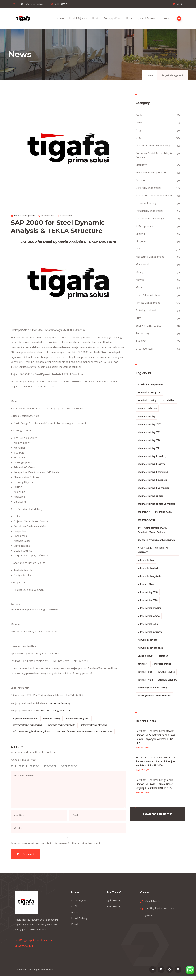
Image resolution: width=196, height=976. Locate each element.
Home (60, 22)
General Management (148, 187)
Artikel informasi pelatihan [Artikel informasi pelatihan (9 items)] (150, 384)
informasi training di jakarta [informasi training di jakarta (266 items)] (151, 464)
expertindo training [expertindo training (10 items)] (147, 400)
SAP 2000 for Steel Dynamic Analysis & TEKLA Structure (84, 731)
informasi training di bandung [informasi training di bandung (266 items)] (152, 456)
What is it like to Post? (23, 759)
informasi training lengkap (94, 725)
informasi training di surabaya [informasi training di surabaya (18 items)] (152, 480)
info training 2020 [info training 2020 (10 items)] (163, 511)
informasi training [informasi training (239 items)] (146, 416)
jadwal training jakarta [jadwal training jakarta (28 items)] (149, 616)
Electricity (141, 164)
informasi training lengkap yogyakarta (31, 731)
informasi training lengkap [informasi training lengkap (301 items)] (150, 495)
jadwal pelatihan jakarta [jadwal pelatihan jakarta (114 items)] (149, 576)
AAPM (139, 115)
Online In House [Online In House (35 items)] (145, 655)
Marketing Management (150, 256)
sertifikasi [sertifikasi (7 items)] (142, 663)
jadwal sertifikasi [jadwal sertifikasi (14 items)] (146, 584)
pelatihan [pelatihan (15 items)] (163, 655)
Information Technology (150, 218)
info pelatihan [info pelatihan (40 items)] (168, 400)
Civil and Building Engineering (153, 145)
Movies (140, 279)
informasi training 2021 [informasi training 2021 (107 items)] (149, 448)
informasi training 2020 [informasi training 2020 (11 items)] (149, 440)
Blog (138, 130)
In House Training (59, 703)
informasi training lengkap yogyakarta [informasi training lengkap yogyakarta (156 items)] (156, 503)
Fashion (140, 180)
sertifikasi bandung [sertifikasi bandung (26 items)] (161, 663)
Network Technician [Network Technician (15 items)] (147, 639)
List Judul (141, 241)
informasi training (51, 718)
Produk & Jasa (78, 22)
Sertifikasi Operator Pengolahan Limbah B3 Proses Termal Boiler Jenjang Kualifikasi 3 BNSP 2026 (154, 784)
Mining (140, 272)
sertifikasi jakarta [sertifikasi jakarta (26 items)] (166, 671)
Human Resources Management (154, 195)
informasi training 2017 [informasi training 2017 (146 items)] (149, 424)
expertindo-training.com (25, 718)
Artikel (139, 122)
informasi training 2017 (77, 718)
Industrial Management (149, 210)
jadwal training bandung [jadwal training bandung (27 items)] (149, 608)
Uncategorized (144, 348)
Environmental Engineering (151, 172)
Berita (129, 22)
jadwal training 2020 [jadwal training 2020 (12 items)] (148, 600)
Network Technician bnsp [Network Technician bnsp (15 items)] (150, 647)
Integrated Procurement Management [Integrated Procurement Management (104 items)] (156, 540)
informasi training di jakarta (61, 725)
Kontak (168, 22)
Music (139, 287)
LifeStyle (140, 233)
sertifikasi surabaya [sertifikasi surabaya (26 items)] (167, 679)
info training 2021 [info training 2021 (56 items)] (146, 519)
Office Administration (148, 295)
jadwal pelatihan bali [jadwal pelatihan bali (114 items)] (148, 568)
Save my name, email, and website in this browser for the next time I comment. (55, 843)
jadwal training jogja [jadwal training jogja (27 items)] (148, 623)
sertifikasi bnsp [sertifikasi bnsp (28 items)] (145, 671)
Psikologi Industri (146, 310)
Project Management (172, 75)
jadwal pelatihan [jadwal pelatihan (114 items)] (146, 560)
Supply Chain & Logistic (149, 325)
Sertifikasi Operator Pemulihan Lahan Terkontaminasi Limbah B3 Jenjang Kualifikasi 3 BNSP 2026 (157, 761)
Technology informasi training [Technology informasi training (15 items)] (152, 687)
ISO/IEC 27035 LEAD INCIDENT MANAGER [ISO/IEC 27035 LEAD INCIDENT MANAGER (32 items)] (153, 550)
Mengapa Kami (112, 22)
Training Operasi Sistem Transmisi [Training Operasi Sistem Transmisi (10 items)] (155, 695)
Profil (95, 22)
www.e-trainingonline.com (56, 710)
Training (141, 341)
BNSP (139, 138)
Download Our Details (157, 814)
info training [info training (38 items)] (143, 511)
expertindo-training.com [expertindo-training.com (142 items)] (149, 392)
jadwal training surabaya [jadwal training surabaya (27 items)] (150, 631)
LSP (138, 249)
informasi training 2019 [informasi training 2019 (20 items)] (149, 432)
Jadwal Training (148, 22)
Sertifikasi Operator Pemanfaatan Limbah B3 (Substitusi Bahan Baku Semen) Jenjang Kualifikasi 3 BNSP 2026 (155, 737)
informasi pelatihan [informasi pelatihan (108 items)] (147, 408)
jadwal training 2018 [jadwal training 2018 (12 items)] (148, 592)
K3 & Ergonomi (144, 226)
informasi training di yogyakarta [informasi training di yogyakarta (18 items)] (153, 487)
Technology (142, 333)
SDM (138, 318)
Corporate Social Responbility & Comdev (154, 155)
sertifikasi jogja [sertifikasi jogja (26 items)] (145, 679)
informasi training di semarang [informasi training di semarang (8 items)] (153, 472)
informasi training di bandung (27, 725)
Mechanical (142, 264)
